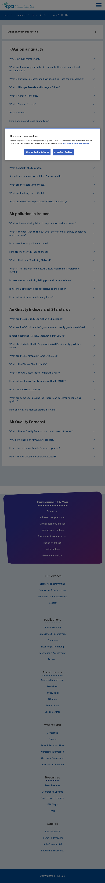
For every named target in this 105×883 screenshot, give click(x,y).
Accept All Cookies (63, 152)
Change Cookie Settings (37, 152)
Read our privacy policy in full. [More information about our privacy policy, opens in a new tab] (76, 143)
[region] (52, 144)
